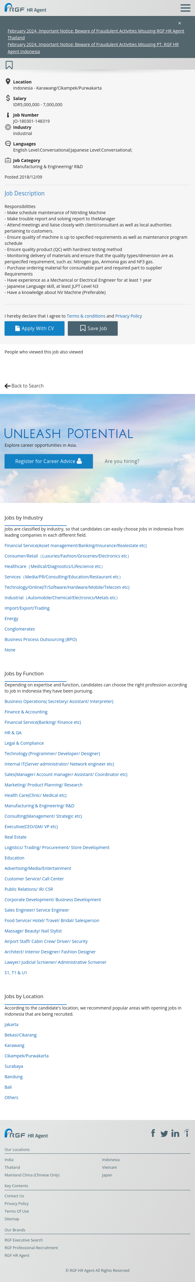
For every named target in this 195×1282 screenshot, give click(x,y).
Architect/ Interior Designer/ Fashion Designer (50, 952)
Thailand (12, 1167)
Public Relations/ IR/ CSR (29, 889)
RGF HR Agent (17, 1255)
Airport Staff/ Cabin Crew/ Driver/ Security (46, 941)
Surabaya (14, 1066)
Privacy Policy (128, 316)
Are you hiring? (122, 461)
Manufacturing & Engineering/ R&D (39, 806)
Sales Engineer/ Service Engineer (37, 910)
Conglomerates (20, 629)
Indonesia (111, 1159)
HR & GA (13, 733)
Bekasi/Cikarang (21, 1035)
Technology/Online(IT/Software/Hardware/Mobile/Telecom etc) (67, 587)
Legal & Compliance (24, 743)
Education (14, 858)
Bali (8, 1087)
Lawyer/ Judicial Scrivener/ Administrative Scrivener (55, 962)
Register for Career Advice (48, 461)
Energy (11, 618)
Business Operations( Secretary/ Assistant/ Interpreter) (59, 701)
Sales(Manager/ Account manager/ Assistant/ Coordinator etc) (66, 774)
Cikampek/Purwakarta (27, 1056)
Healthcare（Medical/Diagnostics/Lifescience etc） (55, 566)
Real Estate (16, 837)
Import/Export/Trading (27, 608)
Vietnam (109, 1167)
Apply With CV (34, 328)
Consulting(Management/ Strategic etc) (43, 816)
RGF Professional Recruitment (31, 1247)
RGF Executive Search (24, 1240)
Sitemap (12, 1219)
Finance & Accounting (26, 712)
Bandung (14, 1076)
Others (11, 1097)
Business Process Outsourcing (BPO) (41, 639)
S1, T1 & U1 (16, 972)
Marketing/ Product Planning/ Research (44, 785)
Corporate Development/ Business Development (53, 899)
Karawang (14, 1045)
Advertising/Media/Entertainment (38, 868)
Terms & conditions (86, 316)
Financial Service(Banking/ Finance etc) (43, 722)
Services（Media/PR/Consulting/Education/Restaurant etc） (64, 577)
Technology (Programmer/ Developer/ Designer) (52, 753)
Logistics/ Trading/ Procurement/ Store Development (57, 847)
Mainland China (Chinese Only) (32, 1175)
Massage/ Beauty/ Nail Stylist (33, 931)
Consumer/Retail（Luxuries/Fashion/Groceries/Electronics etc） (68, 556)
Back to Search (27, 386)
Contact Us (14, 1196)
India (9, 1159)
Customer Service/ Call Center (34, 879)
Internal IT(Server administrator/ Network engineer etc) (59, 764)
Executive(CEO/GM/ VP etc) (31, 826)
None (10, 650)
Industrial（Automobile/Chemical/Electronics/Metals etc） (62, 597)
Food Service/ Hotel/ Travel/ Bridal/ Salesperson (52, 920)
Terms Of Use (17, 1211)
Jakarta (11, 1024)
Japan (107, 1175)
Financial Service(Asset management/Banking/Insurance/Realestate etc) (76, 545)
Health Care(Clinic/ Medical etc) (35, 795)
